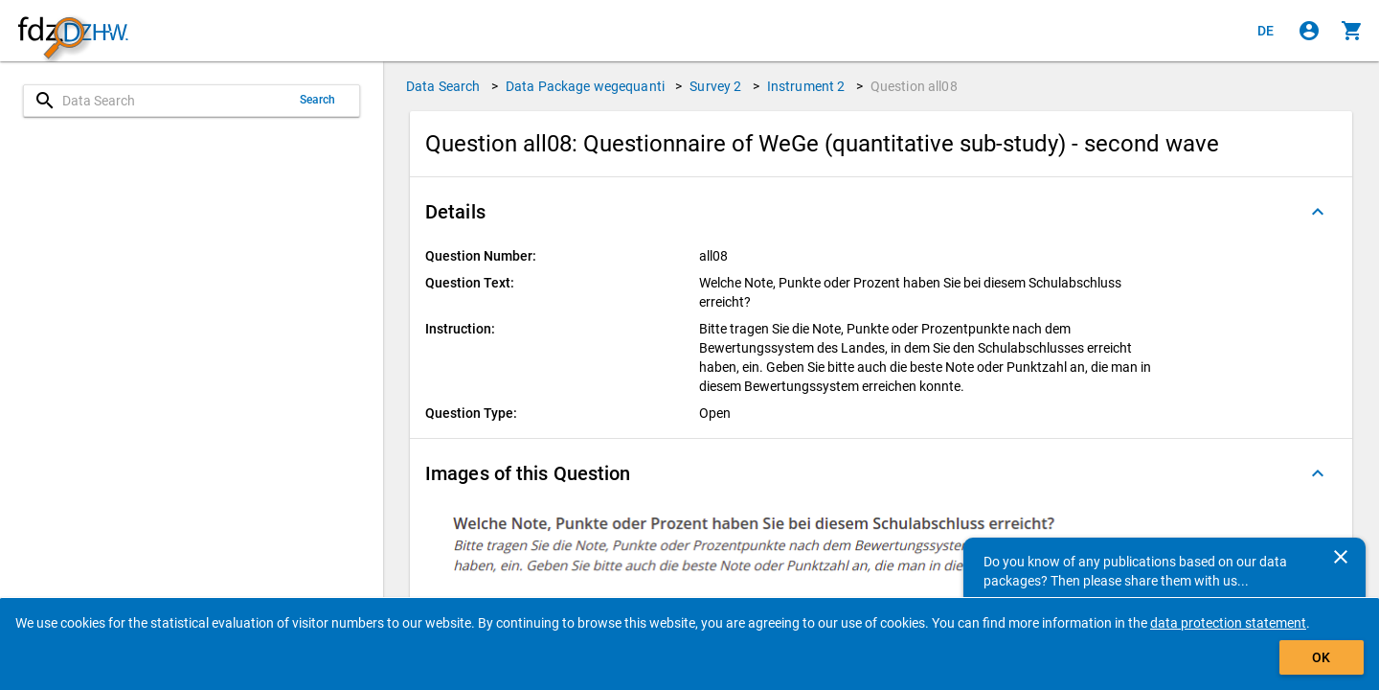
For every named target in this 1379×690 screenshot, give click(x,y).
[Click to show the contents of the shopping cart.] (1352, 31)
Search (318, 99)
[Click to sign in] (1309, 31)
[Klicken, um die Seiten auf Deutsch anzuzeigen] (1266, 31)
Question (914, 86)
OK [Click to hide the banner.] (1321, 657)
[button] (881, 212)
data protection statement (1228, 623)
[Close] (1341, 557)
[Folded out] (1318, 212)
